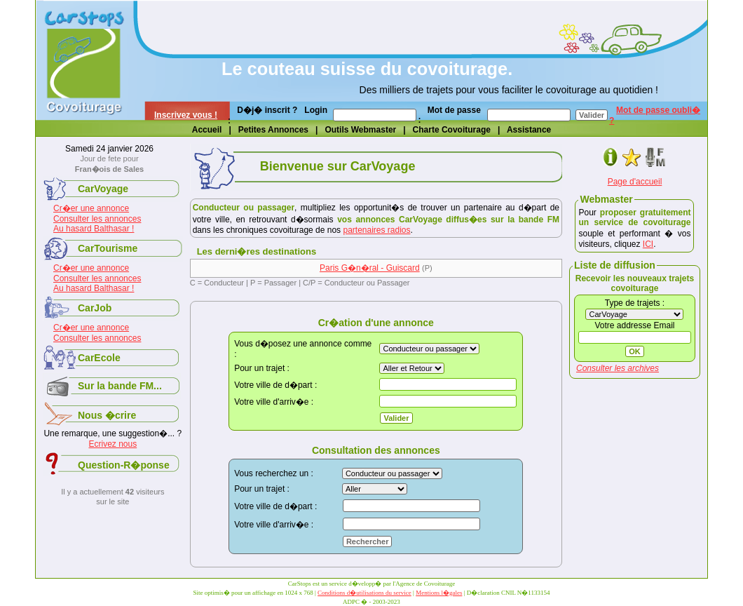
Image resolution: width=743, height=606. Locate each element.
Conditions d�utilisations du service (364, 592)
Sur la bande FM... (120, 385)
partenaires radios (376, 230)
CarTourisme (107, 248)
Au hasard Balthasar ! (93, 229)
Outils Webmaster (360, 130)
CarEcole (99, 357)
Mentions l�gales (439, 592)
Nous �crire (107, 415)
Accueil (207, 130)
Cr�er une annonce (91, 208)
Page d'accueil (635, 182)
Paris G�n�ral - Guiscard (370, 268)
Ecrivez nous (112, 444)
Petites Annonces (273, 130)
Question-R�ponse (124, 465)
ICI (648, 244)
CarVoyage (103, 188)
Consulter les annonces (97, 219)
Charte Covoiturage (452, 130)
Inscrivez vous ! (185, 115)
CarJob (94, 308)
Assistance (529, 130)
